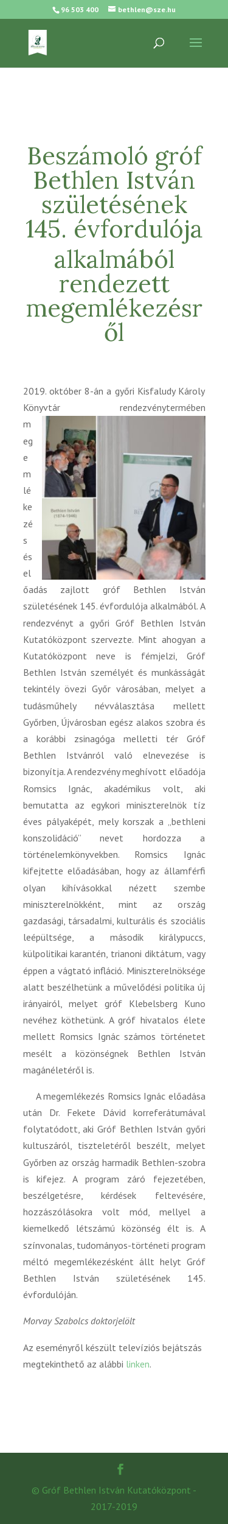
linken (138, 1364)
